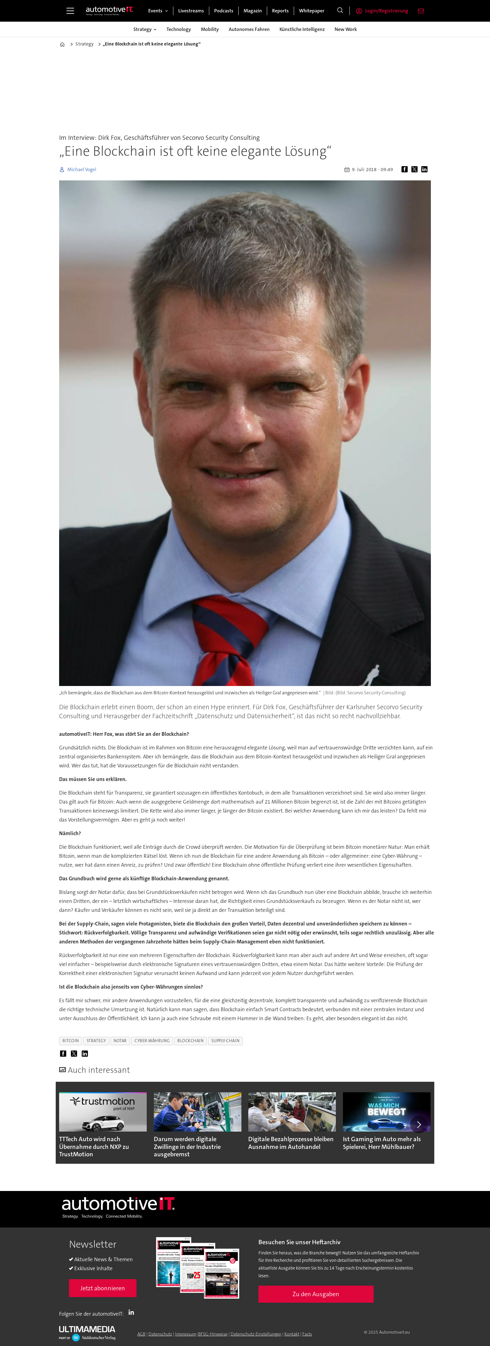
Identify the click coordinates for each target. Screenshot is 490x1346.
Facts (307, 1334)
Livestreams (191, 10)
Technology (179, 29)
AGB (141, 1334)
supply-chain (225, 1040)
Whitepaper (311, 10)
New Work (346, 29)
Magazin (253, 10)
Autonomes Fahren (249, 29)
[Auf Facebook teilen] (405, 169)
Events (155, 10)
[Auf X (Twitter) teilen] (415, 169)
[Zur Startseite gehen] (109, 10)
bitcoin (71, 1040)
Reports (280, 10)
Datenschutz (160, 1334)
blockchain (190, 1040)
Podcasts (223, 10)
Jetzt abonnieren (102, 1288)
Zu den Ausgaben (316, 1294)
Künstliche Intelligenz (302, 29)
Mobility (210, 29)
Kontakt (291, 1334)
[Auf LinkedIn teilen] (425, 169)
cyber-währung (152, 1040)
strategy (96, 1040)
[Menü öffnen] (70, 10)
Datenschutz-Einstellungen (256, 1334)
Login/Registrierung (386, 10)
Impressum (185, 1334)
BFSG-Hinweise (213, 1334)
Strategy (142, 29)
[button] (418, 1124)
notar (120, 1040)
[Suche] (340, 11)
